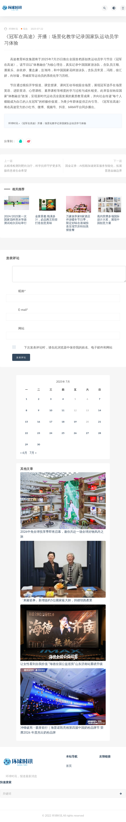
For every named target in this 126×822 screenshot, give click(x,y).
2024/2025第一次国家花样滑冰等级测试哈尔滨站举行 (15, 219)
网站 (21, 328)
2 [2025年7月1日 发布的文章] (38, 398)
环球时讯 (11, 28)
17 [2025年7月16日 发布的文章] (50, 421)
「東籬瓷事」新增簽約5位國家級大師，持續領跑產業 (56, 600)
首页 (69, 765)
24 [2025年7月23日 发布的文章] (50, 433)
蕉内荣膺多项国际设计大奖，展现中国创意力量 (108, 219)
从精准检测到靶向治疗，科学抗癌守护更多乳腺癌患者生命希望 (32, 168)
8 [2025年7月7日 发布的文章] (26, 410)
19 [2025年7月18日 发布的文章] (75, 421)
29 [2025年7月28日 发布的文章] (26, 444)
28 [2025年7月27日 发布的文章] (99, 433)
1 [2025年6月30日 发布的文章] (26, 398)
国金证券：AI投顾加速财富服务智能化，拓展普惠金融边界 (93, 168)
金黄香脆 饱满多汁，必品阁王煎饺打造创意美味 (46, 219)
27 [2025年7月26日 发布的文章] (87, 433)
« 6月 (23, 452)
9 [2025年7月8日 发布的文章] (38, 410)
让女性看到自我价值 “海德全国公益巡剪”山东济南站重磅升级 (61, 664)
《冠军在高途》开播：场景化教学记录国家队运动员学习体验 (53, 123)
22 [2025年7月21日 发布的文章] (26, 433)
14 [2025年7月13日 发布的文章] (99, 410)
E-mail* (23, 309)
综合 (24, 28)
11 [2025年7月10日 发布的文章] (63, 410)
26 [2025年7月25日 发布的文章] (75, 433)
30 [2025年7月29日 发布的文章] (38, 444)
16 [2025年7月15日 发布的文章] (38, 421)
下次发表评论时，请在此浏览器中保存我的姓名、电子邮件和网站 (68, 347)
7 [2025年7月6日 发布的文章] (99, 398)
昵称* (22, 291)
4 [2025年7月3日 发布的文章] (63, 398)
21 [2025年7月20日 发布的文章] (99, 421)
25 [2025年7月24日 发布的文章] (63, 433)
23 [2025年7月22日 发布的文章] (38, 433)
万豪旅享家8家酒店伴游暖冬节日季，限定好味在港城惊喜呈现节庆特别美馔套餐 (78, 222)
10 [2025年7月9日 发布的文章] (50, 410)
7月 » (33, 452)
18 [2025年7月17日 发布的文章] (63, 421)
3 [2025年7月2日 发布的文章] (51, 398)
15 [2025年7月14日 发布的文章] (26, 421)
